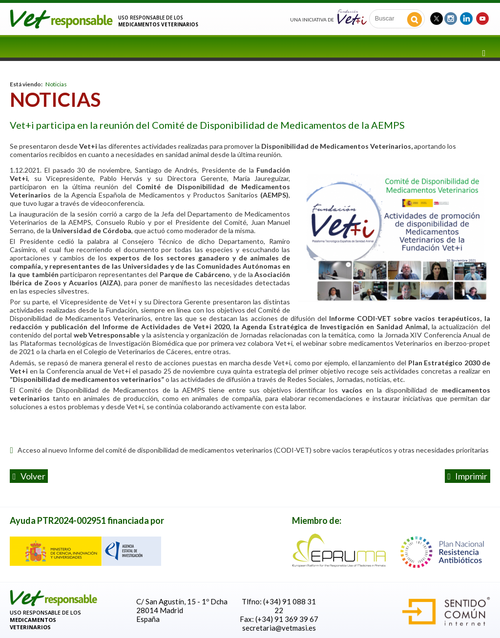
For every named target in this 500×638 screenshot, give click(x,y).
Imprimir (467, 476)
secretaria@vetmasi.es (279, 627)
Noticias (56, 84)
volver (29, 476)
